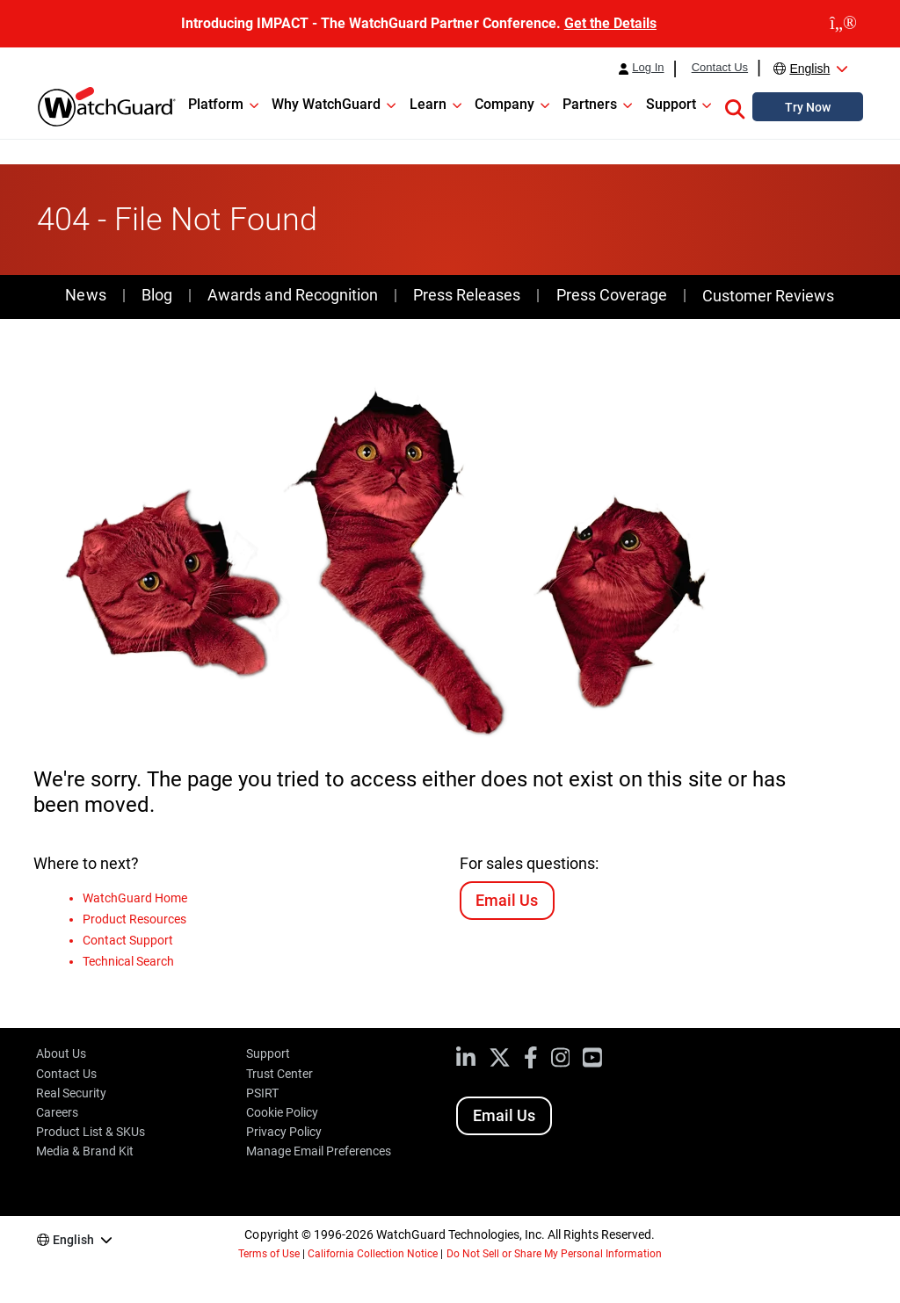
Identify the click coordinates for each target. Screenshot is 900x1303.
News (85, 295)
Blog (157, 295)
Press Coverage (611, 295)
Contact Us (720, 67)
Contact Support (128, 940)
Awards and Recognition (292, 295)
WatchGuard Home (135, 898)
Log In (648, 67)
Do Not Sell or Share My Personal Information (554, 1254)
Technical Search (128, 961)
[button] (734, 106)
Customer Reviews (768, 295)
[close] (843, 23)
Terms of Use (269, 1254)
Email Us (506, 900)
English (809, 69)
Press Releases (466, 295)
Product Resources (134, 919)
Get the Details (610, 23)
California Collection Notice (373, 1254)
